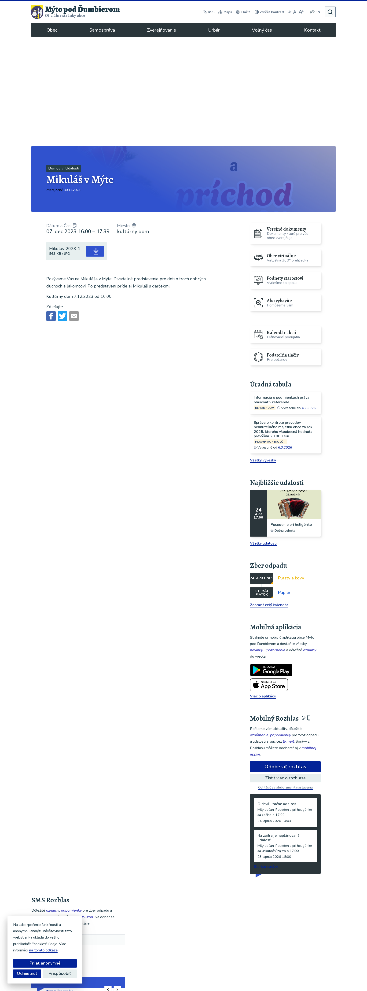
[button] (108, 880)
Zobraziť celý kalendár (269, 495)
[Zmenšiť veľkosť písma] (289, 12)
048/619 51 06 (299, 946)
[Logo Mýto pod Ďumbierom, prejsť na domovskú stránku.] (75, 12)
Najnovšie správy (59, 881)
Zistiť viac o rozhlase (285, 668)
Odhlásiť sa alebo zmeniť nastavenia (285, 678)
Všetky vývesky (263, 351)
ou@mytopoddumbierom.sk (309, 951)
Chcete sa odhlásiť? (46, 855)
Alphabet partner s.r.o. (178, 978)
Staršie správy (266, 757)
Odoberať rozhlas (285, 657)
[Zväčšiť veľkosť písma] (301, 12)
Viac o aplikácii (263, 586)
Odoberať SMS (54, 844)
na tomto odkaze (43, 950)
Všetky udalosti (263, 433)
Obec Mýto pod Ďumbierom (251, 978)
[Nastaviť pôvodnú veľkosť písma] (294, 12)
